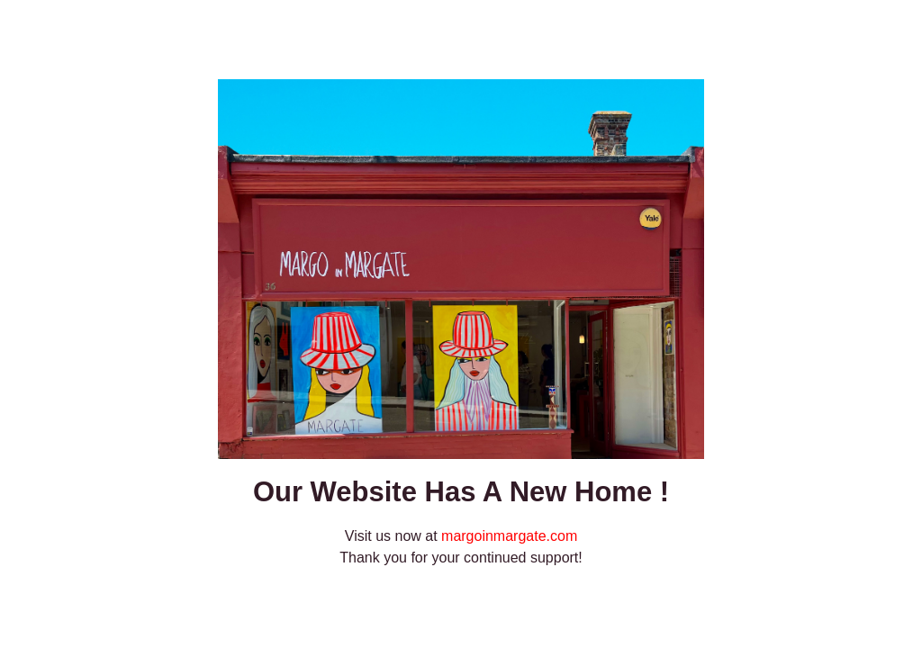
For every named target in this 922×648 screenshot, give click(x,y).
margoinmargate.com (509, 536)
